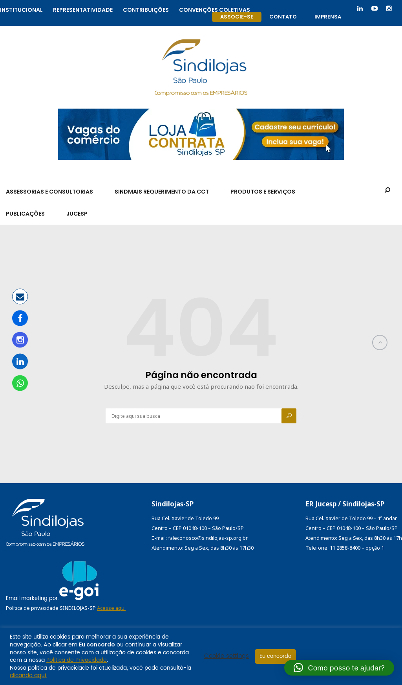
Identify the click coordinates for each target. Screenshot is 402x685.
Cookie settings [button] (226, 656)
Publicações (25, 214)
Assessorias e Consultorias (49, 192)
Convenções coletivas (214, 9)
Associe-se (236, 16)
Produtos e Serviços (262, 192)
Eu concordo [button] (275, 656)
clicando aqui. (28, 675)
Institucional (21, 9)
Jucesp (77, 214)
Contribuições (146, 9)
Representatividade (83, 9)
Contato (283, 16)
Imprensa (327, 16)
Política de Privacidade (76, 660)
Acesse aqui (111, 607)
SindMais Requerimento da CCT (162, 192)
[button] (339, 668)
